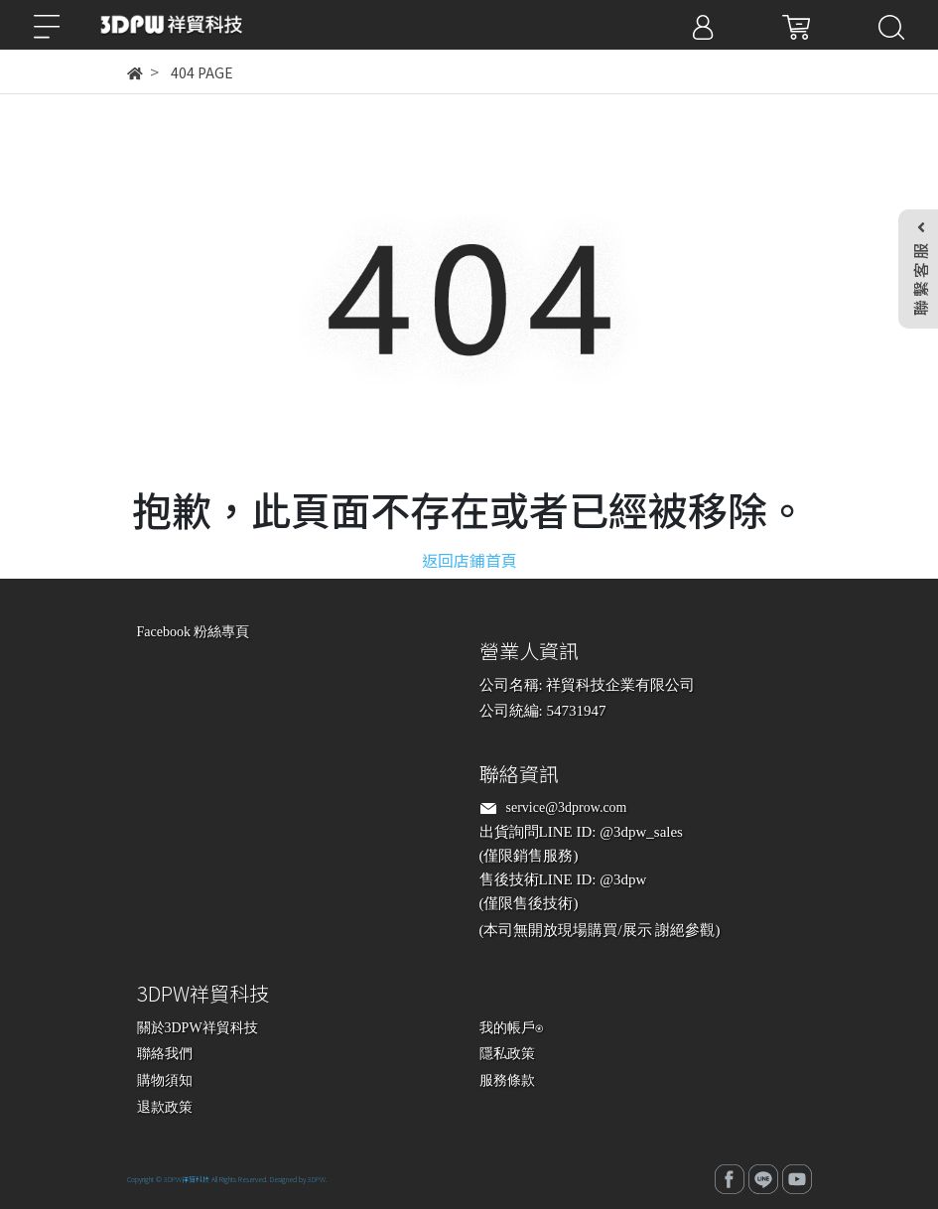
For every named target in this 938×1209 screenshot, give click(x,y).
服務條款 (507, 1080)
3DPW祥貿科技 (186, 1179)
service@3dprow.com (566, 807)
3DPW (317, 1179)
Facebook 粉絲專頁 (193, 631)
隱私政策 (507, 1053)
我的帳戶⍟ (511, 1027)
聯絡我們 (165, 1053)
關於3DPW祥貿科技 (197, 1027)
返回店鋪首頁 (469, 560)
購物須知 (165, 1080)
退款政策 (165, 1107)
